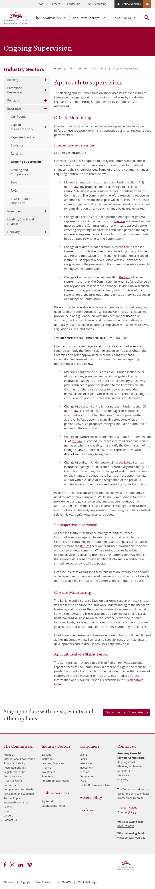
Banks (83, 759)
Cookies (86, 810)
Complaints (86, 776)
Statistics (17, 145)
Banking (12, 80)
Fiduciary (13, 232)
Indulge (93, 882)
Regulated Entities (23, 137)
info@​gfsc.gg (128, 812)
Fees (14, 182)
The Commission (47, 17)
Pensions (13, 100)
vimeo (29, 865)
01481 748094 (125, 826)
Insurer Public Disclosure (20, 201)
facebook (5, 864)
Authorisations (12, 776)
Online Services (131, 4)
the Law (73, 187)
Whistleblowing (97, 4)
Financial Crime (13, 780)
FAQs (14, 191)
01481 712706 (128, 807)
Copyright (25, 882)
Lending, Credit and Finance (20, 221)
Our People (18, 117)
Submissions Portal (53, 805)
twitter (12, 864)
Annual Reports (13, 798)
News (40, 4)
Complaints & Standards (18, 789)
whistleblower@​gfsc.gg (131, 837)
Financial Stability (14, 763)
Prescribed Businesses (15, 90)
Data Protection (44, 882)
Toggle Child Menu (45, 80)
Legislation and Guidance (19, 793)
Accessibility (91, 797)
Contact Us (73, 4)
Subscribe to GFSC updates (124, 712)
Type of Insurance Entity (22, 127)
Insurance (100, 68)
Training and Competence (19, 172)
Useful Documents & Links (95, 785)
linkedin (20, 864)
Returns (85, 546)
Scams (83, 754)
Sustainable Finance (16, 802)
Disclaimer (9, 882)
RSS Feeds (147, 4)
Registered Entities (15, 772)
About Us (9, 754)
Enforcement (11, 785)
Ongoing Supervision (26, 162)
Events (8, 807)
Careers (55, 4)
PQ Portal (47, 801)
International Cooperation (19, 759)
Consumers (122, 17)
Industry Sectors (86, 17)
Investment (15, 211)
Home (57, 68)
